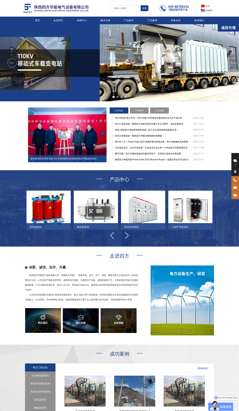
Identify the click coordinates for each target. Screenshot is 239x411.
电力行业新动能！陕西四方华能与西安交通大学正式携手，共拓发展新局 (149, 124)
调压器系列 (83, 227)
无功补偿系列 (131, 227)
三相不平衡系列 (179, 227)
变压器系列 (36, 227)
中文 (208, 6)
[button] (226, 62)
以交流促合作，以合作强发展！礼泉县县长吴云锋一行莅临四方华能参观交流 (151, 147)
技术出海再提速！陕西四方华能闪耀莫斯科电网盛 (138, 136)
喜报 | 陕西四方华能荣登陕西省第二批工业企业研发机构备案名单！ (146, 130)
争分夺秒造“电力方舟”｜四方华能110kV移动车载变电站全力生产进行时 (148, 118)
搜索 (144, 8)
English (209, 10)
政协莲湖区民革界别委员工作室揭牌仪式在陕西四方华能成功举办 (63, 158)
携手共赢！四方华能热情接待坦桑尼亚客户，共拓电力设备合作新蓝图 (148, 153)
